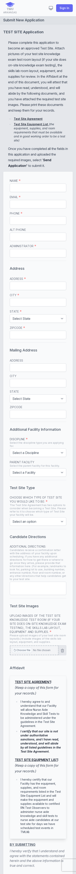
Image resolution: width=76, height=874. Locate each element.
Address (18, 278)
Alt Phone (18, 229)
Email (15, 197)
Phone (16, 213)
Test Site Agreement (28, 118)
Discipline (38, 442)
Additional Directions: (38, 563)
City (14, 295)
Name (15, 180)
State (15, 311)
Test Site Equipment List (31, 124)
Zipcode (17, 327)
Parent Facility (35, 463)
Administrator (23, 246)
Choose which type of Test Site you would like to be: (38, 506)
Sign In (64, 8)
